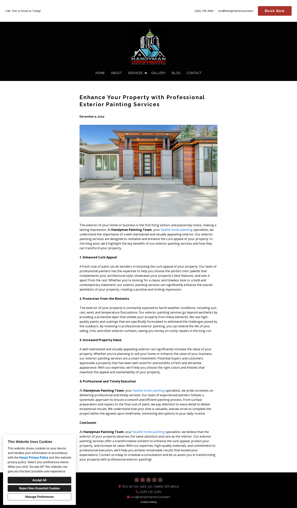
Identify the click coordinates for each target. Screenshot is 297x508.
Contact (194, 73)
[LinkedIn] (148, 480)
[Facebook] (142, 480)
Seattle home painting (177, 230)
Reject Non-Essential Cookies (39, 488)
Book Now (275, 11)
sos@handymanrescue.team (235, 11)
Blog (176, 73)
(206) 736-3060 (204, 11)
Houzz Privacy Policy (33, 457)
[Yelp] (160, 480)
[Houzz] (136, 480)
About (116, 73)
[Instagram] (154, 480)
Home (100, 73)
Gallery (158, 73)
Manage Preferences (39, 497)
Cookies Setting (148, 502)
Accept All (39, 480)
